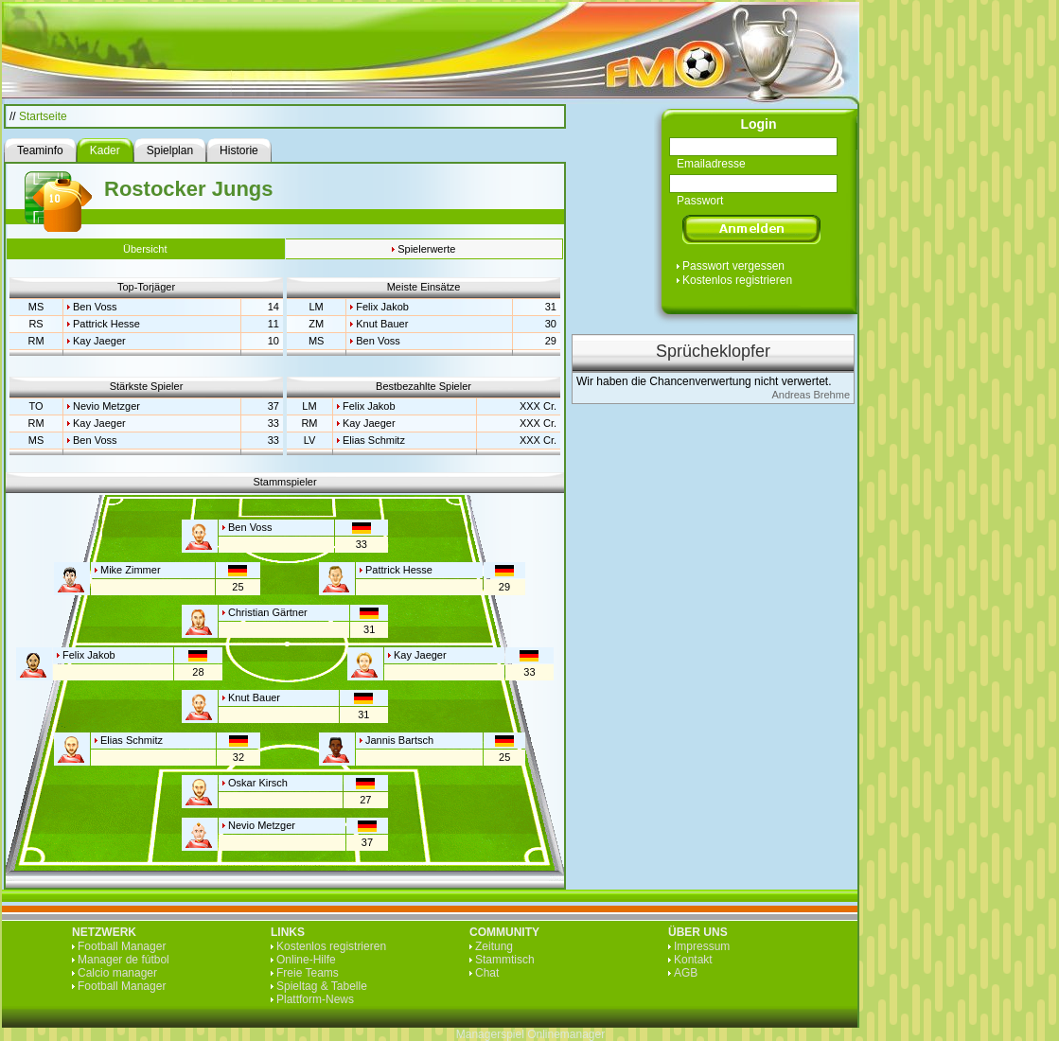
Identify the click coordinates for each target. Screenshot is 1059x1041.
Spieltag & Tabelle (321, 986)
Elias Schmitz (374, 440)
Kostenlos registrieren (737, 280)
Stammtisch (505, 959)
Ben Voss (94, 306)
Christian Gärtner (268, 612)
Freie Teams (307, 972)
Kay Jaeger (99, 340)
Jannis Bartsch (399, 740)
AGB (685, 972)
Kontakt (693, 959)
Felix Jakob (382, 306)
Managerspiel (490, 1034)
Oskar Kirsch (258, 782)
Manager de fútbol (123, 959)
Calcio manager (117, 972)
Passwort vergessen (733, 266)
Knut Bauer (382, 323)
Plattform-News (315, 999)
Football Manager (122, 946)
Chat (487, 972)
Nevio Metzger (106, 406)
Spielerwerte (426, 249)
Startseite (43, 116)
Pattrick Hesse (106, 323)
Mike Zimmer (130, 569)
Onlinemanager (566, 1034)
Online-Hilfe (306, 959)
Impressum (702, 946)
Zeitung (494, 946)
